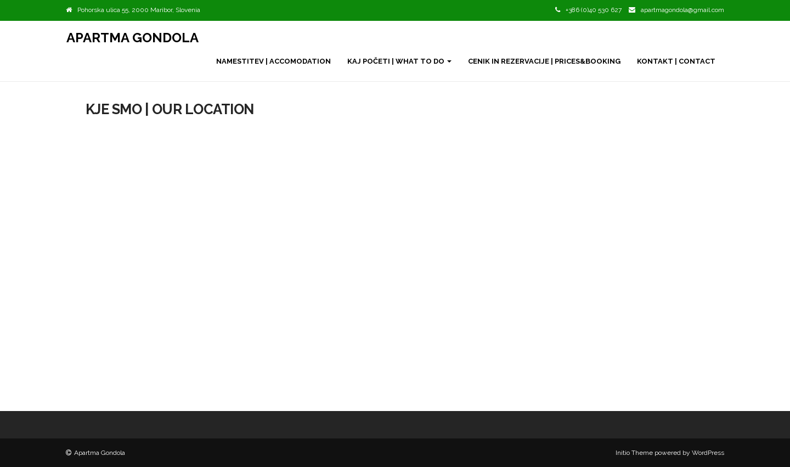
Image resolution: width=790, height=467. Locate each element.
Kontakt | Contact (676, 61)
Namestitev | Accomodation (273, 61)
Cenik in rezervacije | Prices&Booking (544, 61)
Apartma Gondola (132, 38)
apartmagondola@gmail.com (682, 10)
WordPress (708, 453)
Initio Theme (634, 453)
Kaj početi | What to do (399, 61)
